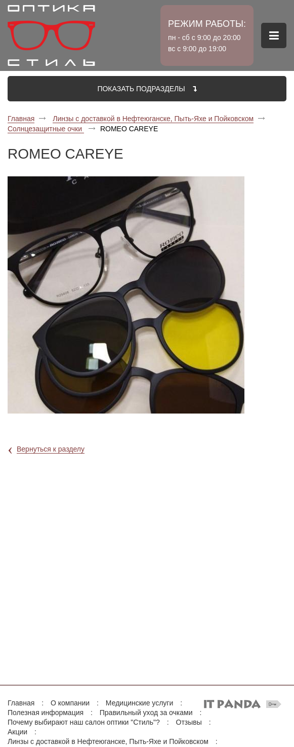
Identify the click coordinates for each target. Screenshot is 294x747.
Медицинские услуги (139, 703)
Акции (17, 732)
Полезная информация (45, 712)
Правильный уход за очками (146, 712)
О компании (70, 703)
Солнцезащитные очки (46, 129)
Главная (21, 119)
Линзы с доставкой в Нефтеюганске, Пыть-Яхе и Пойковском (153, 119)
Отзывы (189, 722)
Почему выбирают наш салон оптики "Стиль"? (84, 722)
